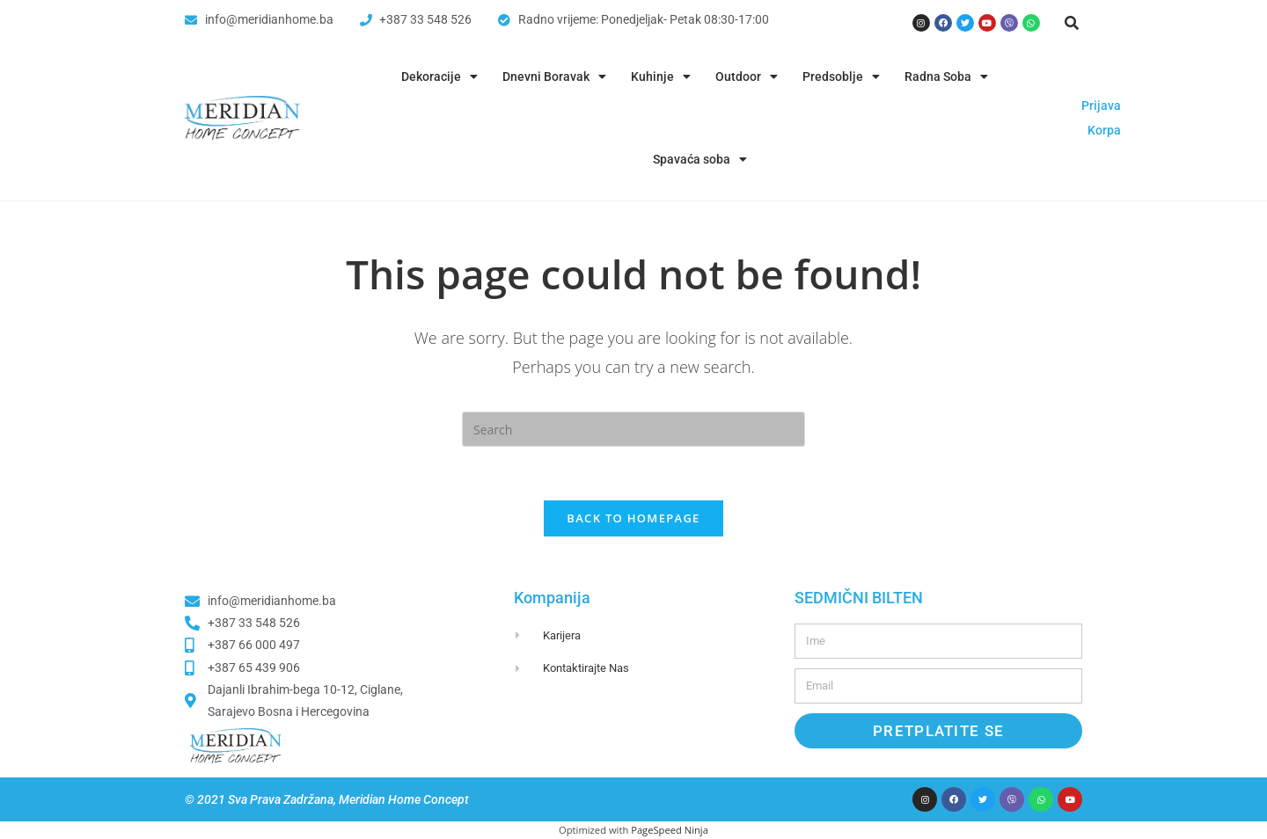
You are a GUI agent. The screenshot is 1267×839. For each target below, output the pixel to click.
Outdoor (746, 76)
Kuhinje (661, 76)
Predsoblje (841, 76)
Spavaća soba (700, 159)
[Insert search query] (633, 429)
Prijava (1101, 105)
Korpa (1104, 130)
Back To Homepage (633, 518)
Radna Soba (946, 76)
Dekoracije (439, 76)
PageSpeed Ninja (669, 829)
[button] (1072, 23)
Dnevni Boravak (554, 76)
